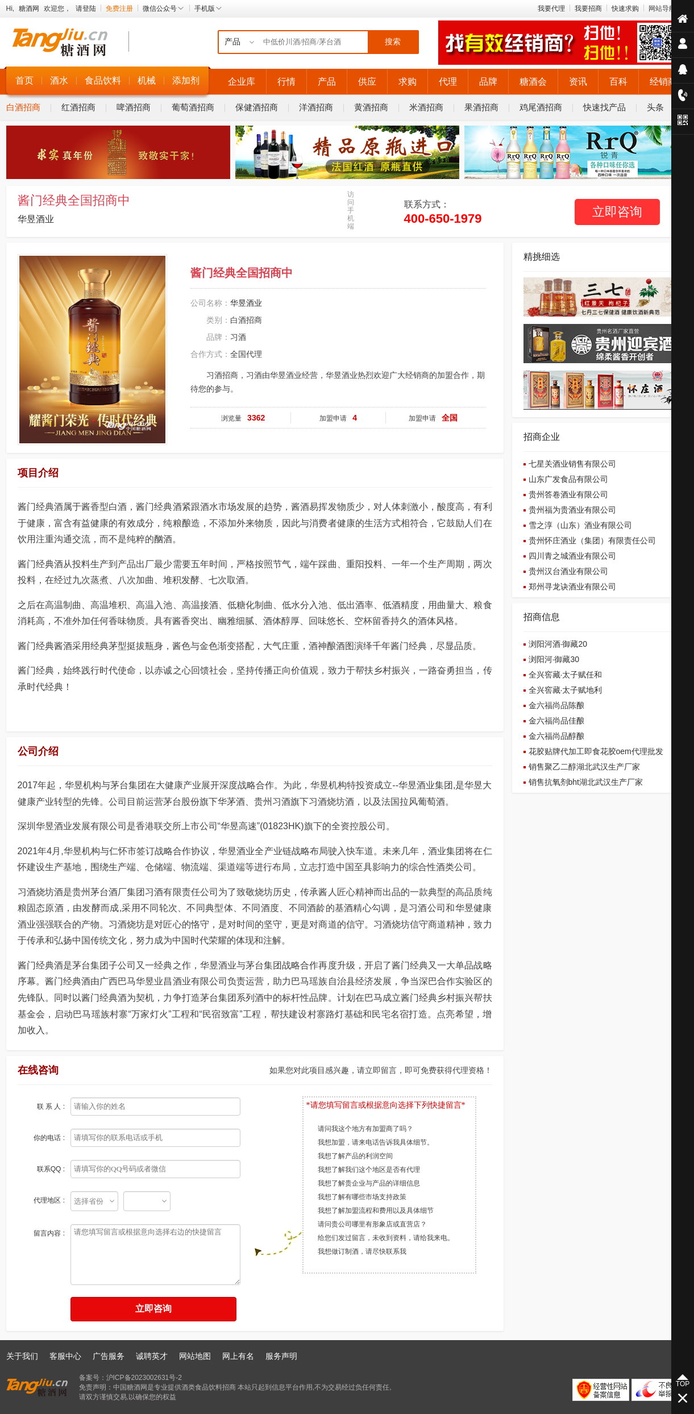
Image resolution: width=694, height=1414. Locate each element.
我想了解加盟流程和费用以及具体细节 (376, 1211)
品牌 (488, 81)
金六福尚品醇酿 (556, 736)
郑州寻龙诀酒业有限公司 (572, 586)
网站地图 (195, 1356)
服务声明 (281, 1356)
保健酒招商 (256, 107)
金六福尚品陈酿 (556, 705)
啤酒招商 (134, 107)
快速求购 (625, 9)
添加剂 (186, 80)
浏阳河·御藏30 (554, 659)
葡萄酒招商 (193, 107)
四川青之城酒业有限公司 (572, 555)
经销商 (663, 81)
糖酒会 (533, 81)
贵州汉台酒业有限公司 (568, 571)
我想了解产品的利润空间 (355, 1156)
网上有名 (238, 1356)
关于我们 (22, 1356)
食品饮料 (103, 80)
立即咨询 (617, 212)
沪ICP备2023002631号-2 (144, 1378)
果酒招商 (481, 107)
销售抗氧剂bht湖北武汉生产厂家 (586, 782)
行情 (286, 81)
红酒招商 (78, 107)
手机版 (208, 8)
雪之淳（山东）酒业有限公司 (580, 525)
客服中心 (65, 1356)
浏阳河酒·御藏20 (558, 643)
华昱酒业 (36, 219)
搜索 (393, 42)
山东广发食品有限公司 (568, 479)
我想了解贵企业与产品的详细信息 (369, 1183)
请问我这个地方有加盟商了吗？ (365, 1129)
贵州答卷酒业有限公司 (568, 494)
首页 (24, 80)
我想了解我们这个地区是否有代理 (369, 1170)
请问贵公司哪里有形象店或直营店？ (372, 1224)
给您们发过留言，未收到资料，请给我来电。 (386, 1238)
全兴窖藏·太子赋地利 (565, 689)
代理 (448, 81)
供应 (367, 81)
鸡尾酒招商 (541, 107)
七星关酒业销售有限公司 (572, 463)
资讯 (578, 81)
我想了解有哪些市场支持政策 (362, 1197)
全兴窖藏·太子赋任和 (565, 674)
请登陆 (86, 9)
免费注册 (119, 9)
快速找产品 (604, 107)
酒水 (59, 80)
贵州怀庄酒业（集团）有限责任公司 (592, 540)
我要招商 (588, 9)
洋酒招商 (316, 107)
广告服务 (108, 1356)
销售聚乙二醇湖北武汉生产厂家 (584, 766)
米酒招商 (426, 107)
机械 (147, 80)
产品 (327, 81)
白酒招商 (23, 107)
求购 (407, 81)
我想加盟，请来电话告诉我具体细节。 (376, 1142)
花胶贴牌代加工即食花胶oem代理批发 (596, 751)
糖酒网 (29, 9)
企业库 (241, 81)
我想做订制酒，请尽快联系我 (362, 1251)
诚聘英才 (152, 1356)
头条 (655, 107)
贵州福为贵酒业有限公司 (572, 509)
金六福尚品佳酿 (556, 720)
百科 (618, 81)
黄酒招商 (371, 107)
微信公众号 (163, 8)
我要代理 (551, 9)
